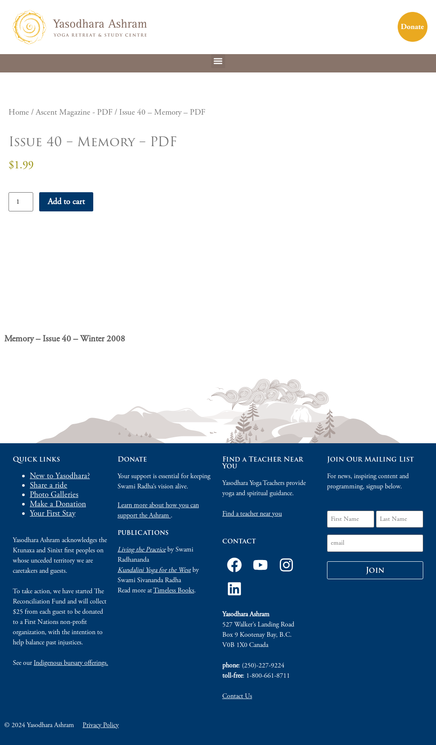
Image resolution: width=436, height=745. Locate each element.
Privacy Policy (101, 725)
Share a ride (48, 485)
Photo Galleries (54, 495)
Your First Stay (52, 513)
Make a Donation (58, 504)
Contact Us (237, 696)
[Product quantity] (21, 201)
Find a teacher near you (252, 513)
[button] (218, 61)
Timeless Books (173, 590)
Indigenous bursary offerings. (71, 662)
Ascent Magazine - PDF (74, 112)
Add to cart (66, 201)
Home (19, 112)
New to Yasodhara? (60, 476)
